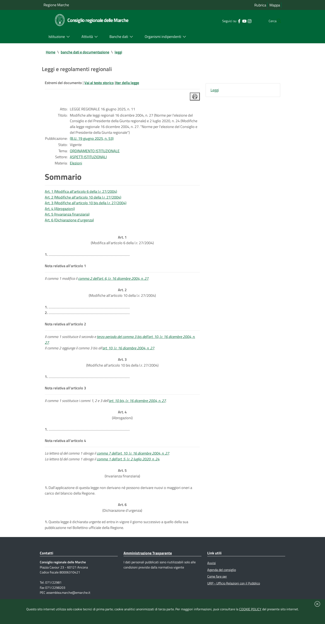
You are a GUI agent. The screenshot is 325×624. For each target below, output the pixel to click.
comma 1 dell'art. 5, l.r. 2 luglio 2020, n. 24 (128, 463)
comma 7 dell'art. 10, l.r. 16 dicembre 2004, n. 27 (133, 457)
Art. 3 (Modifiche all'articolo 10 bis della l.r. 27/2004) (85, 204)
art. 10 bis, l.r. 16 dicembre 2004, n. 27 (137, 404)
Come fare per (217, 582)
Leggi (215, 90)
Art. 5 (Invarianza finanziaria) (67, 216)
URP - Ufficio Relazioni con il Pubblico (233, 589)
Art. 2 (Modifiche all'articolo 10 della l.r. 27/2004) (83, 198)
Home (50, 52)
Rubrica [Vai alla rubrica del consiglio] (260, 5)
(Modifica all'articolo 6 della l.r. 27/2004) (122, 242)
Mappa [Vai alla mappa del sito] (274, 5)
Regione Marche (56, 5)
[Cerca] (276, 21)
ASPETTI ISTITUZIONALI (88, 158)
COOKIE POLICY (250, 609)
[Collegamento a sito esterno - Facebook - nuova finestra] (230, 20)
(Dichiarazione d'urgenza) (122, 512)
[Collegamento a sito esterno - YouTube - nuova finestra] (236, 20)
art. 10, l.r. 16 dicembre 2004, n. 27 (128, 351)
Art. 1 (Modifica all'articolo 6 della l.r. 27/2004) (81, 193)
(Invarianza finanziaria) (122, 478)
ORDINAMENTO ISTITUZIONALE (95, 151)
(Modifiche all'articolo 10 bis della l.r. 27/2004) (122, 365)
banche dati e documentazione (85, 52)
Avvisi (211, 568)
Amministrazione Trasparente (148, 558)
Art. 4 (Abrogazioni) (60, 210)
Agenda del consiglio (221, 575)
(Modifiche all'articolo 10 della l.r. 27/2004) (122, 295)
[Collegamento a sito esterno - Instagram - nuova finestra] (241, 20)
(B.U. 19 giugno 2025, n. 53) (92, 139)
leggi (118, 52)
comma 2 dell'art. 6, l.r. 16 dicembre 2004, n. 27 (113, 281)
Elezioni (76, 164)
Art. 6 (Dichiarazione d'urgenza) (69, 221)
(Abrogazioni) (122, 419)
